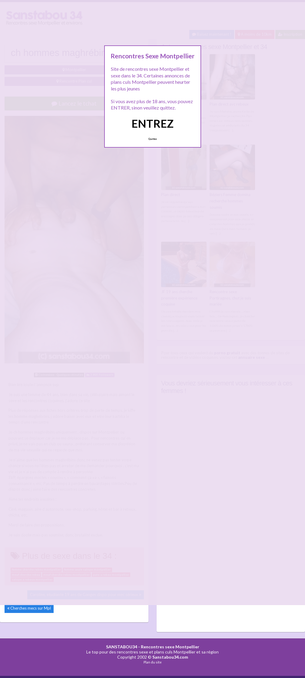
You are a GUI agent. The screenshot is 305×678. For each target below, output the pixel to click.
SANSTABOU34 (121, 646)
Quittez (152, 138)
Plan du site (153, 662)
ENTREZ (152, 123)
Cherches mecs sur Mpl (30, 608)
